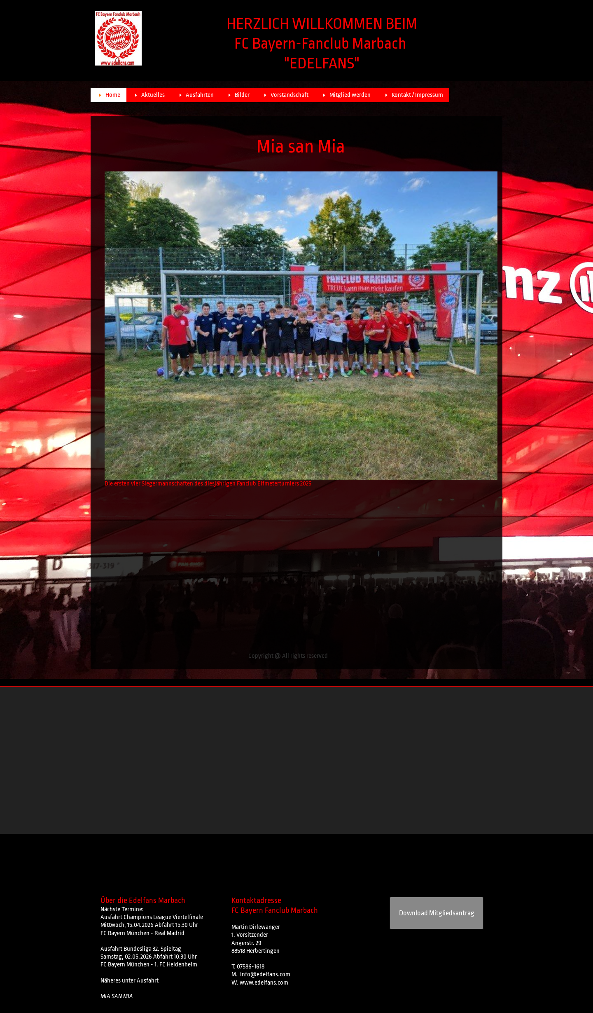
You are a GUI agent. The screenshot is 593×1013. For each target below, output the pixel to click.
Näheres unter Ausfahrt (129, 980)
